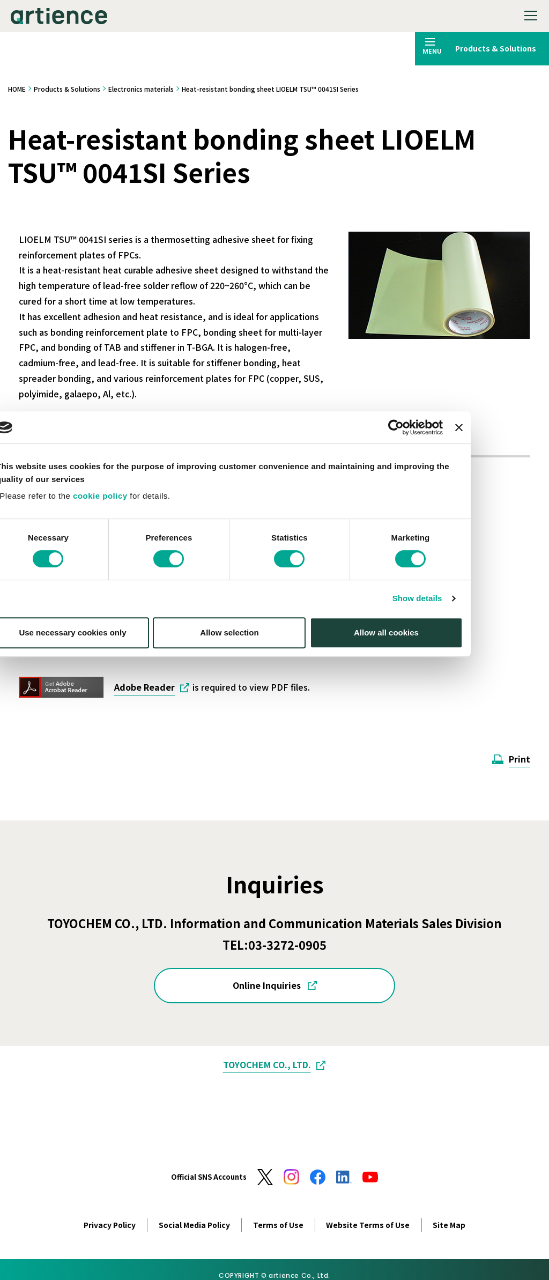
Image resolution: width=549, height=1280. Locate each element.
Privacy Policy (110, 1224)
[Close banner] (504, 533)
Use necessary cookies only (117, 738)
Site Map (449, 1224)
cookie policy (145, 601)
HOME (17, 88)
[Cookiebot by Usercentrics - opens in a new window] (441, 534)
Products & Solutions (67, 88)
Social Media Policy (194, 1224)
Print (519, 758)
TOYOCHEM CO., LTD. (267, 1064)
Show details (462, 704)
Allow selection (274, 738)
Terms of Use (278, 1224)
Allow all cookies (431, 738)
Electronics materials (141, 88)
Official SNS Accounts (209, 1177)
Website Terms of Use (368, 1224)
